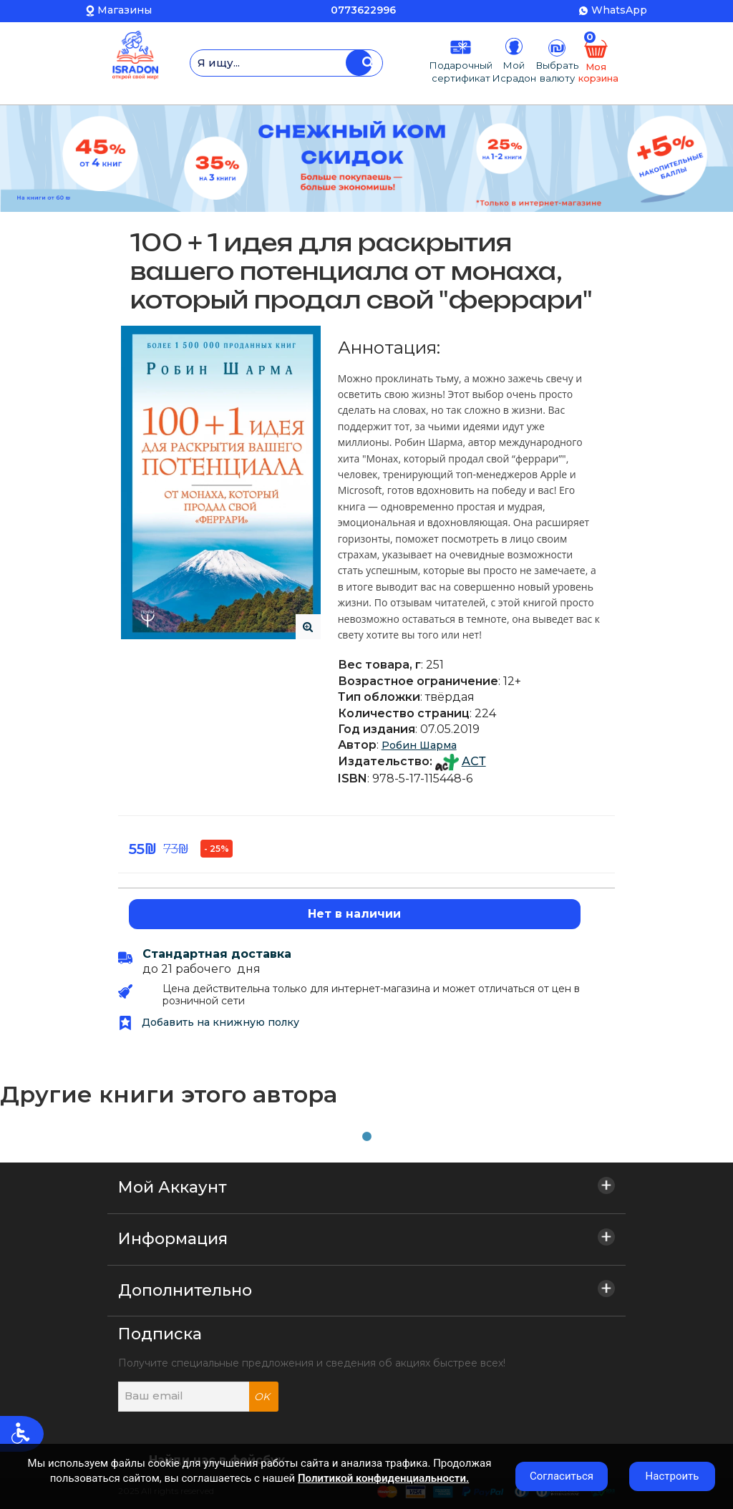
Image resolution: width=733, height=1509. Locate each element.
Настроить (672, 1476)
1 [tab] (366, 1137)
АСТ (474, 761)
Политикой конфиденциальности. (383, 1478)
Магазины (124, 10)
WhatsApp (619, 10)
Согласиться (561, 1476)
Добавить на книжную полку (208, 1022)
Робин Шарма (419, 745)
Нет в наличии (354, 914)
